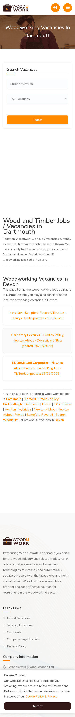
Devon (46, 404)
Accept (38, 706)
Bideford (30, 399)
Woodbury (10, 420)
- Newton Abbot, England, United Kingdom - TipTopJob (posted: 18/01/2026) (37, 368)
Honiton (10, 409)
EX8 (57, 404)
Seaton (61, 415)
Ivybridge (24, 409)
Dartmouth (31, 404)
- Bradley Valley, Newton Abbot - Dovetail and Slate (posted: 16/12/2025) (37, 340)
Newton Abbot (44, 409)
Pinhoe (19, 415)
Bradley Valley (48, 399)
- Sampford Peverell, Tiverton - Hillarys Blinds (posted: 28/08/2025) (37, 315)
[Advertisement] (37, 172)
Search (37, 120)
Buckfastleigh (12, 404)
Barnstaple (13, 399)
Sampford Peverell (40, 415)
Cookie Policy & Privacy (41, 696)
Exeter (67, 404)
